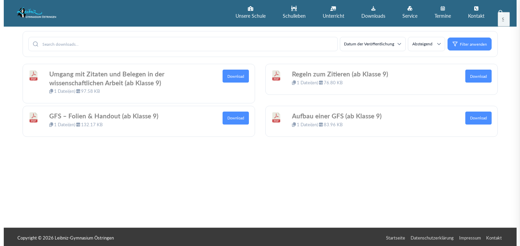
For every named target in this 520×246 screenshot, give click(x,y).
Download (235, 74)
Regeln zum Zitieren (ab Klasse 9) (342, 72)
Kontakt (495, 236)
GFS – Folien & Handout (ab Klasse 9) (105, 114)
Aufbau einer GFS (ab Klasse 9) (338, 114)
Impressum (471, 236)
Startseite (396, 236)
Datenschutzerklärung (432, 236)
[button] (250, 12)
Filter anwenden (469, 42)
